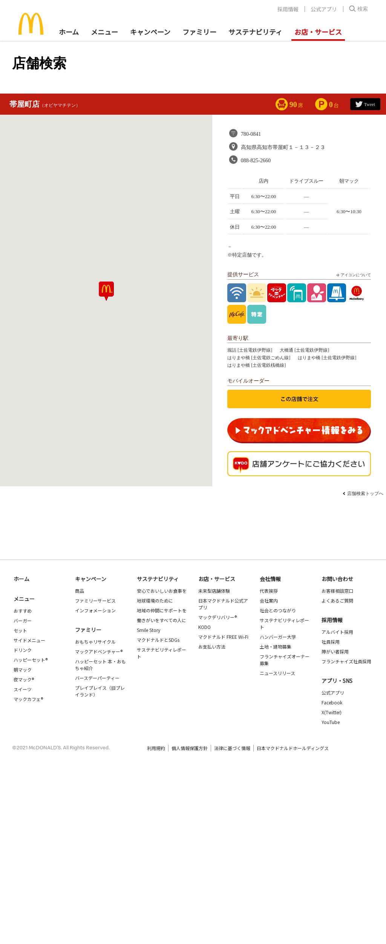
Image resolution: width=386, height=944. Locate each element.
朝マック (23, 669)
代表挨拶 (269, 590)
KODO (204, 627)
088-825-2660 (256, 160)
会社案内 (269, 600)
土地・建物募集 (275, 646)
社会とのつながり (278, 610)
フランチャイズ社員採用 (346, 661)
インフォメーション (95, 610)
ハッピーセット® (30, 659)
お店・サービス (318, 32)
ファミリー (199, 32)
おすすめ (23, 610)
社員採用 (331, 641)
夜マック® (24, 679)
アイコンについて (353, 275)
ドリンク (23, 650)
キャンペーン (150, 32)
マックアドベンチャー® (99, 651)
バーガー (23, 620)
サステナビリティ (255, 32)
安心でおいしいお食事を (162, 590)
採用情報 (288, 9)
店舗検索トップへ (365, 493)
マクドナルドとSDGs (158, 640)
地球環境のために (155, 600)
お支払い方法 (211, 646)
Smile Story (148, 630)
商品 (79, 590)
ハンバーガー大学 (278, 636)
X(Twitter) (332, 712)
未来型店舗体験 (214, 590)
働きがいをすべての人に (161, 620)
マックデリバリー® (217, 617)
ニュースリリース (277, 673)
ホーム (69, 32)
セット (20, 630)
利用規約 (156, 748)
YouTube (331, 722)
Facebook (332, 702)
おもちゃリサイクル (95, 641)
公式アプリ (324, 9)
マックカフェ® (28, 699)
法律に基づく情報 (232, 748)
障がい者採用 (335, 651)
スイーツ (23, 689)
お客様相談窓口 (337, 590)
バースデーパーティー (97, 678)
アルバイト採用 (337, 632)
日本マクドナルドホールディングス (293, 748)
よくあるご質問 (337, 600)
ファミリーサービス (95, 600)
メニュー (24, 599)
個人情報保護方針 (190, 748)
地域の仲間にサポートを (162, 610)
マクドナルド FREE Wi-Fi (223, 636)
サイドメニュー (29, 640)
